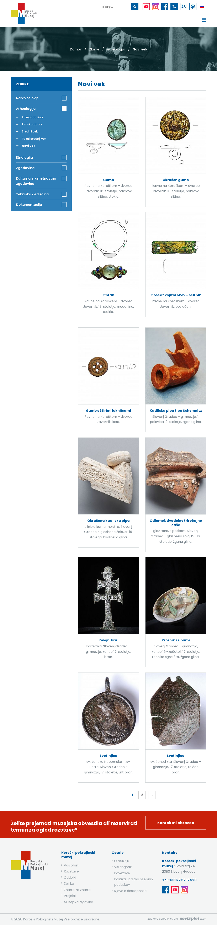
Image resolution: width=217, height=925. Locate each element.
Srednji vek (30, 131)
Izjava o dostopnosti (130, 890)
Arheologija (116, 49)
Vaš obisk (71, 865)
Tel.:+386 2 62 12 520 (179, 880)
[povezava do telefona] (174, 6)
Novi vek (28, 146)
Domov (76, 49)
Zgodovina (25, 167)
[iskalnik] (115, 6)
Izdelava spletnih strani (162, 919)
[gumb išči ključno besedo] (134, 6)
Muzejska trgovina (78, 902)
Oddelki (70, 877)
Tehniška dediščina (32, 194)
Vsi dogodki (123, 867)
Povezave (122, 873)
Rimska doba (32, 124)
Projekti (70, 895)
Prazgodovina (32, 117)
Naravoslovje (27, 98)
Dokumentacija (29, 204)
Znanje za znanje (77, 889)
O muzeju (121, 861)
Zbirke (94, 49)
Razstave (71, 871)
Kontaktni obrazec (175, 822)
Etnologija (24, 157)
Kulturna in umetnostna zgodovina (36, 181)
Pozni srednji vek (34, 139)
